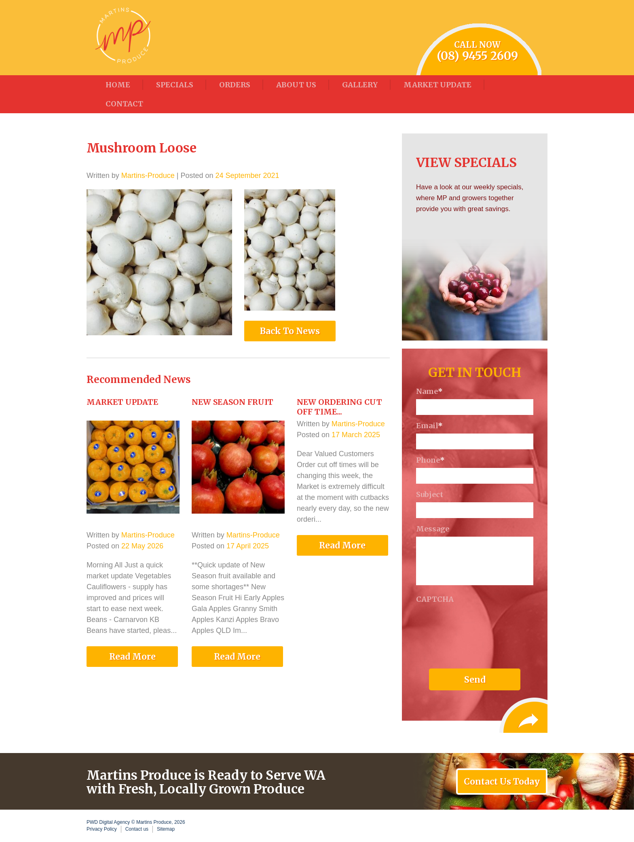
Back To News (290, 331)
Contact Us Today (502, 781)
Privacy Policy (102, 829)
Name (429, 391)
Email (429, 425)
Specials (174, 84)
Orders (234, 84)
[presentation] (477, 623)
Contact (124, 103)
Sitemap (166, 829)
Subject (429, 494)
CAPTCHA (435, 599)
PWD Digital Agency (108, 822)
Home (118, 84)
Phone (430, 460)
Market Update (437, 84)
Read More (132, 656)
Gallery (360, 84)
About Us (296, 84)
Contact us (136, 829)
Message (432, 529)
